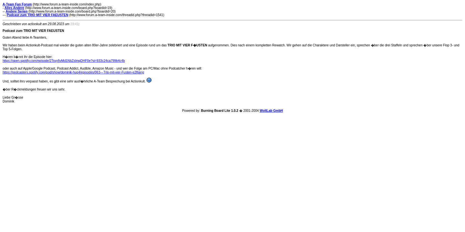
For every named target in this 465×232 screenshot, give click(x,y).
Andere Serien (16, 11)
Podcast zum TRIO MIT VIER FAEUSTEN (37, 15)
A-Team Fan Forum (17, 4)
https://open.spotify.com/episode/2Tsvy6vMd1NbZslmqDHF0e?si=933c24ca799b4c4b (64, 61)
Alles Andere (14, 8)
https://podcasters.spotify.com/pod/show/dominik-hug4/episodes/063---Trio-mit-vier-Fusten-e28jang (73, 72)
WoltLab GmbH (271, 110)
